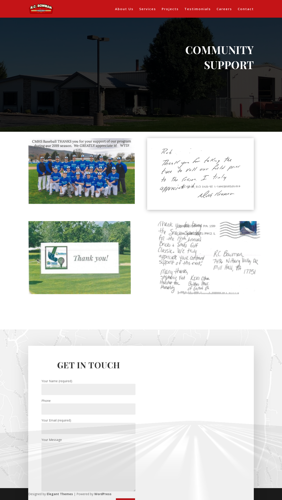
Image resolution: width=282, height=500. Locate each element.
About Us (124, 9)
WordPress (102, 494)
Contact (246, 9)
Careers (224, 9)
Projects (170, 9)
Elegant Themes (60, 494)
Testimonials (197, 9)
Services (147, 9)
